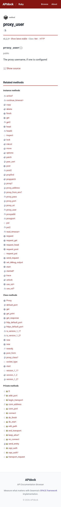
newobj (9, 348)
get (7, 118)
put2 (8, 227)
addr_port (12, 395)
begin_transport (15, 400)
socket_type (11, 361)
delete (9, 109)
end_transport (14, 430)
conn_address (14, 404)
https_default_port (14, 326)
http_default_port (14, 322)
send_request (12, 258)
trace (8, 275)
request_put (11, 253)
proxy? (9, 183)
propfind (10, 175)
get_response (12, 318)
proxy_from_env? (14, 192)
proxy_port (11, 201)
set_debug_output (14, 262)
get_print (10, 313)
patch (9, 157)
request (9, 236)
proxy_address (13, 188)
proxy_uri (10, 205)
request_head (12, 245)
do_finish (12, 417)
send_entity (13, 443)
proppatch (11, 179)
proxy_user (11, 210)
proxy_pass (11, 196)
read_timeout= (13, 231)
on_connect (13, 439)
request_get (11, 240)
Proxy (9, 300)
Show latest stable (19, 39)
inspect (9, 135)
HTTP (42, 39)
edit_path (12, 426)
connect (12, 413)
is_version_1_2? (13, 335)
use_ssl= (10, 284)
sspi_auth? (13, 452)
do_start (12, 422)
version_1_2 (11, 375)
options (9, 153)
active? (9, 96)
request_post (12, 249)
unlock (9, 280)
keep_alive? (13, 435)
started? (10, 271)
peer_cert (10, 161)
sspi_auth (12, 448)
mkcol (9, 144)
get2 (8, 122)
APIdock (8, 4)
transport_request (16, 457)
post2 (9, 170)
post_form (11, 353)
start (8, 267)
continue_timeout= (15, 100)
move (8, 148)
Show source (13, 68)
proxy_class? (12, 357)
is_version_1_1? (13, 331)
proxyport (10, 218)
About (54, 4)
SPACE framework (48, 490)
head (8, 126)
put (7, 223)
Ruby (21, 4)
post (8, 166)
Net (36, 39)
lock (8, 139)
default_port (12, 305)
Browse (44, 4)
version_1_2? (12, 379)
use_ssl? (10, 288)
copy (8, 104)
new (8, 340)
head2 (9, 131)
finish (8, 113)
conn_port (13, 408)
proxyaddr (10, 214)
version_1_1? (12, 370)
